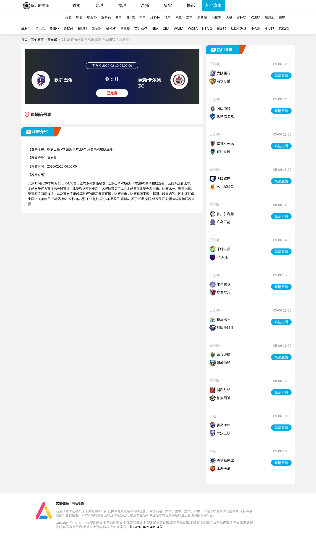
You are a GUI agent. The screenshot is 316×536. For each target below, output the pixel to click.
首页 (77, 5)
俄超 (178, 17)
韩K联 (130, 17)
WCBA (193, 28)
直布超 (52, 39)
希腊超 (68, 28)
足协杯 (155, 17)
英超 (68, 17)
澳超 (229, 17)
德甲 (282, 17)
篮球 (122, 5)
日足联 (221, 28)
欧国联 (255, 17)
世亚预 (125, 28)
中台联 (256, 28)
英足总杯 (140, 28)
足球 (99, 5)
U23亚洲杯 (238, 28)
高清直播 (281, 75)
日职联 (82, 28)
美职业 (54, 28)
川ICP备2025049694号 (146, 527)
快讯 (191, 5)
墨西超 (202, 17)
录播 (145, 5)
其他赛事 (213, 5)
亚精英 (106, 17)
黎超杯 (111, 28)
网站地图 (78, 503)
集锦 (168, 5)
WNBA (178, 28)
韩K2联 (284, 28)
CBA (166, 28)
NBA (155, 28)
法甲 (168, 17)
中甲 (142, 17)
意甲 (189, 17)
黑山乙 (40, 28)
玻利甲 (26, 28)
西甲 (118, 17)
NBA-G (207, 28)
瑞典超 (269, 17)
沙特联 (241, 17)
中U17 (269, 28)
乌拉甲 (216, 17)
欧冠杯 (92, 17)
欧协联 (97, 28)
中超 (79, 17)
